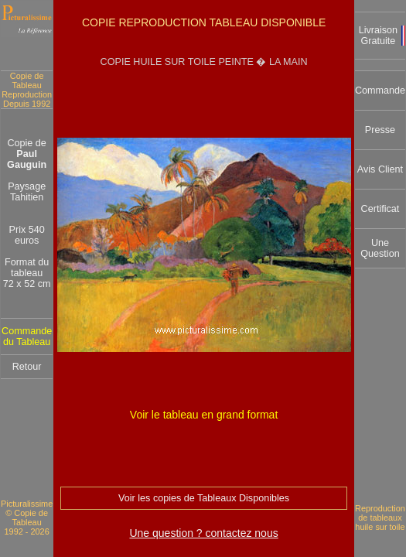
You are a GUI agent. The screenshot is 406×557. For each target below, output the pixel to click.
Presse (380, 130)
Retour (27, 366)
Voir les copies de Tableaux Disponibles (203, 498)
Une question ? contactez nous (203, 533)
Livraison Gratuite (378, 35)
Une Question (379, 248)
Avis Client (380, 169)
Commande (380, 90)
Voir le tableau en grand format (204, 414)
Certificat (380, 208)
